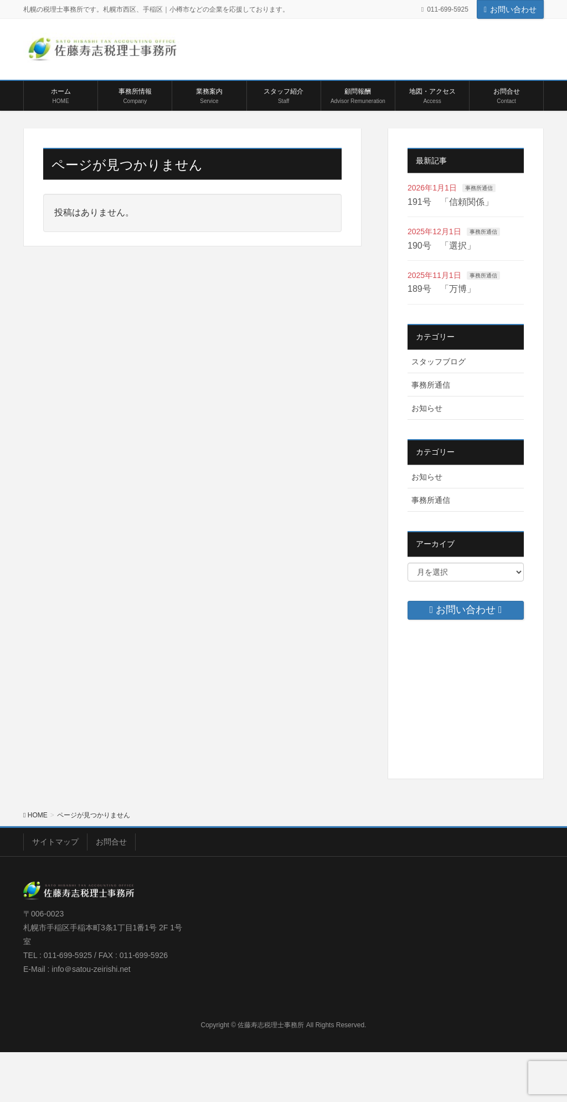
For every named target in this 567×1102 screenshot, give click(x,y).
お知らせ (426, 408)
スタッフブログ (438, 361)
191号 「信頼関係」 (450, 202)
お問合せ (111, 841)
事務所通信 (479, 188)
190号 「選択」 (442, 245)
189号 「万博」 (442, 288)
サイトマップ (55, 841)
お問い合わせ (510, 9)
